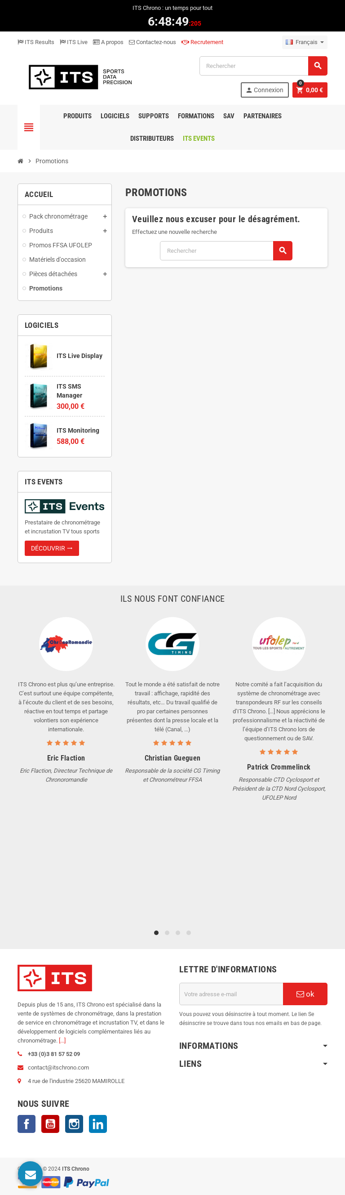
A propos (108, 42)
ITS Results (36, 42)
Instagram (74, 1124)
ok (305, 993)
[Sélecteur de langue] (304, 42)
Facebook (26, 1124)
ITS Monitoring (78, 430)
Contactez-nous (152, 42)
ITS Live (74, 42)
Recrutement (202, 42)
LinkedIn (98, 1124)
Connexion (264, 90)
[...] (62, 1040)
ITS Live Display (79, 355)
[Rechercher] (263, 66)
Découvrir (52, 548)
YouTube (50, 1124)
